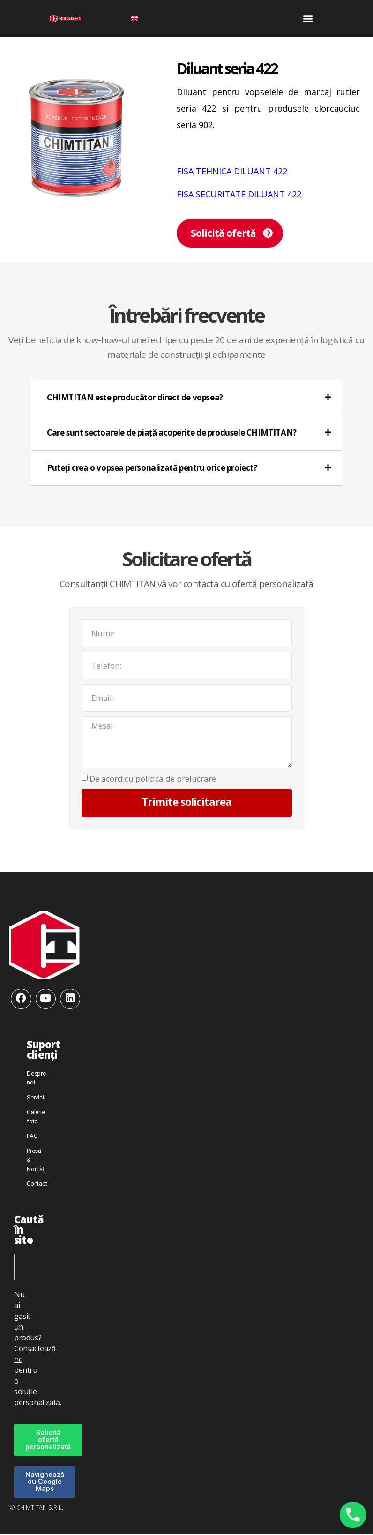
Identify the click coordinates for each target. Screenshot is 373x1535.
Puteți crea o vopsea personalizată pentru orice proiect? (152, 467)
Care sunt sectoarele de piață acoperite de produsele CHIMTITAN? (172, 432)
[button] (307, 18)
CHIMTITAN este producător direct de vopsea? (135, 397)
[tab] (186, 397)
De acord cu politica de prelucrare (153, 779)
